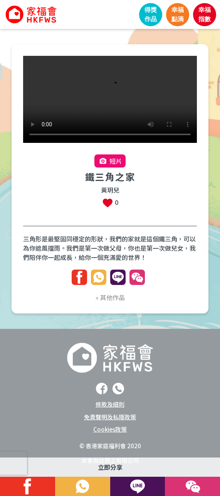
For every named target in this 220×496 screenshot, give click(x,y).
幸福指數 (204, 14)
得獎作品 (150, 14)
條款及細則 (110, 404)
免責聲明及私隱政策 (110, 417)
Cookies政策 (110, 429)
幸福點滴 (177, 14)
